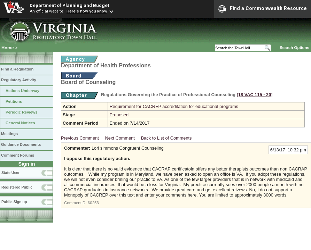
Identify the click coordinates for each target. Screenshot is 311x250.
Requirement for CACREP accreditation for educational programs (173, 106)
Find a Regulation (17, 69)
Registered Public (16, 187)
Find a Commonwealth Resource (262, 8)
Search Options (294, 47)
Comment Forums (17, 155)
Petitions (14, 101)
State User (10, 172)
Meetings (9, 134)
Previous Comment (80, 138)
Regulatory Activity (18, 80)
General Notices (20, 123)
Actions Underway (22, 91)
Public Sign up (14, 202)
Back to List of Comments (166, 138)
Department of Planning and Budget (69, 5)
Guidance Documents (21, 144)
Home (7, 47)
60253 (93, 203)
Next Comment (120, 138)
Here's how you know (87, 11)
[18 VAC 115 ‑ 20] (255, 94)
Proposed (119, 114)
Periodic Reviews (22, 112)
